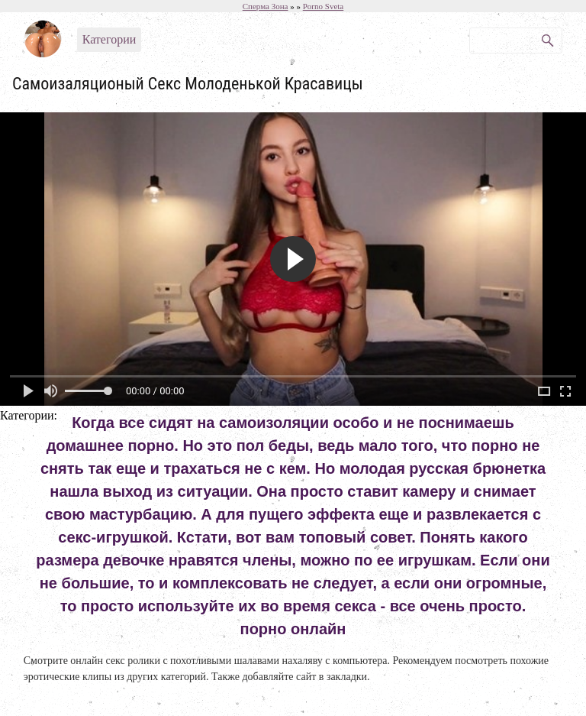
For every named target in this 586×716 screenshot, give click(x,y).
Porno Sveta (323, 6)
